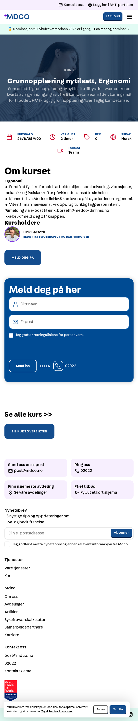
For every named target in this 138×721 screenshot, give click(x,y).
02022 (70, 365)
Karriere (11, 635)
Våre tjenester (17, 568)
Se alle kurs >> (28, 414)
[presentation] (42, 347)
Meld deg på (23, 257)
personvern (73, 335)
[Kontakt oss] (71, 5)
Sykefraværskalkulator (25, 620)
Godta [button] (118, 709)
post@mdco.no (18, 656)
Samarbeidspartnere (23, 627)
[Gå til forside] (16, 17)
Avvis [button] (100, 709)
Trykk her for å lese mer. (57, 711)
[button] (130, 17)
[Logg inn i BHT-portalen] (111, 5)
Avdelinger (14, 604)
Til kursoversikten (29, 431)
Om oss (11, 597)
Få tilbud (113, 16)
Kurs (8, 576)
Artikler (11, 612)
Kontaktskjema (17, 671)
